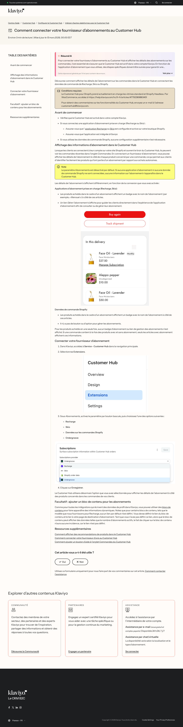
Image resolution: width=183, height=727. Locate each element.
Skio (112, 128)
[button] (115, 258)
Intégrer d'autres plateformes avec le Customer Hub (87, 23)
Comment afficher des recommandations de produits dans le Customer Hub (93, 534)
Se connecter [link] (132, 651)
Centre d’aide (13, 23)
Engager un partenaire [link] (79, 651)
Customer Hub (28, 23)
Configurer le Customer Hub (50, 23)
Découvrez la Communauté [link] (25, 651)
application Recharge (96, 128)
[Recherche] (156, 2)
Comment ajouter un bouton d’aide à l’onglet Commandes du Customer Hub (93, 541)
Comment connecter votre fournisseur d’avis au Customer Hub (86, 538)
